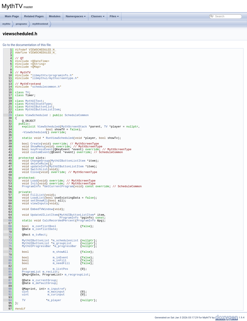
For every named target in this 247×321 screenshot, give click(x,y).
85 (7, 275)
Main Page (12, 16)
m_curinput (56, 294)
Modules (54, 16)
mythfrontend (40, 24)
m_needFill (61, 263)
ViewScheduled (36, 115)
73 (7, 240)
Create (35, 144)
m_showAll (60, 252)
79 (7, 257)
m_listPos (60, 269)
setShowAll (39, 201)
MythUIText (34, 101)
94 (7, 300)
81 (7, 263)
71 (7, 235)
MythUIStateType (38, 104)
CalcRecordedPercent (59, 220)
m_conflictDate (44, 229)
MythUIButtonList (39, 107)
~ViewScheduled (34, 132)
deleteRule (39, 164)
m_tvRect (39, 235)
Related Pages (34, 16)
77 (7, 252)
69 (7, 229)
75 (7, 246)
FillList (37, 195)
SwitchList (39, 169)
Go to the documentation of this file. (27, 45)
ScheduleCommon (77, 115)
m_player (54, 300)
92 (7, 294)
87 (7, 280)
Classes (97, 16)
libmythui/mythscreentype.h (54, 78)
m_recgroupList (77, 275)
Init (33, 183)
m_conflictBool (44, 226)
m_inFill (59, 260)
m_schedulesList (65, 240)
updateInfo (39, 166)
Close (34, 172)
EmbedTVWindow (41, 209)
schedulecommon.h (46, 87)
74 (7, 243)
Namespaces (76, 16)
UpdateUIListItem (44, 215)
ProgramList (31, 272)
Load (33, 181)
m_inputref (56, 289)
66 (7, 220)
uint (25, 292)
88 (7, 283)
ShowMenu (37, 146)
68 (7, 226)
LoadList (37, 198)
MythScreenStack (74, 127)
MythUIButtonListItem (42, 109)
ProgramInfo (31, 186)
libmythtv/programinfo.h (51, 75)
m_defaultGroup (44, 283)
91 (7, 292)
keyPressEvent (41, 149)
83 (7, 269)
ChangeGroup (39, 161)
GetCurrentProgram (58, 186)
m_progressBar (65, 246)
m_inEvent (60, 257)
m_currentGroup (44, 280)
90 (7, 289)
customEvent (39, 152)
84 (7, 272)
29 (7, 115)
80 (7, 260)
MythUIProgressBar (36, 246)
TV (27, 92)
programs (21, 24)
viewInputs (39, 203)
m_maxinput (56, 292)
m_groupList (62, 243)
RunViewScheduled (59, 138)
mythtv (6, 24)
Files (114, 16)
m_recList (50, 272)
